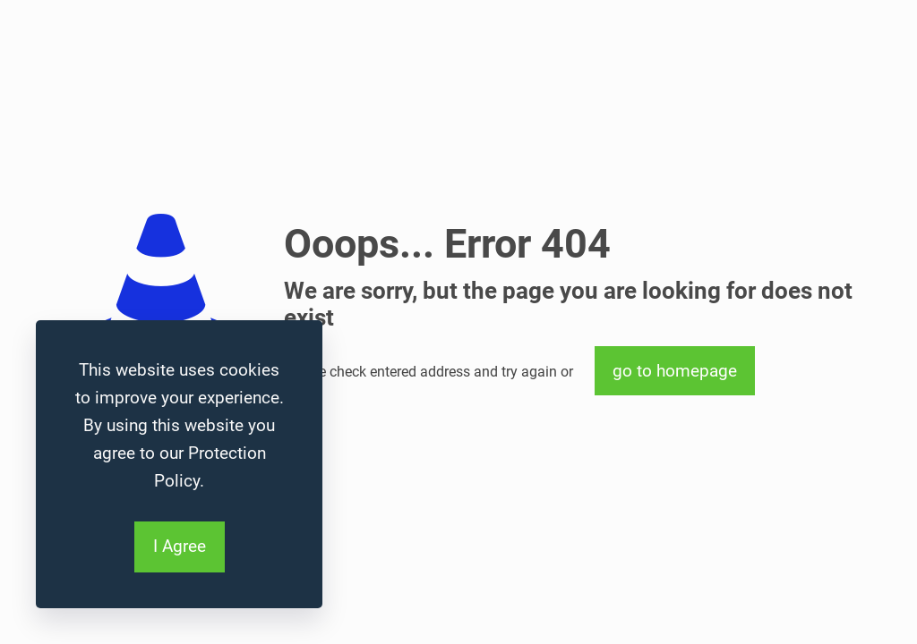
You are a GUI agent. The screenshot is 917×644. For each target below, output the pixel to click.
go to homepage (675, 370)
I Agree (179, 546)
